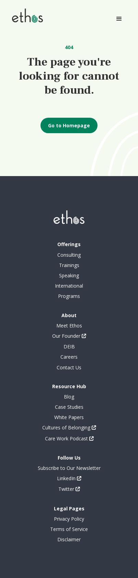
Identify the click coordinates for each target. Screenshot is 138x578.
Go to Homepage (69, 125)
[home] (26, 15)
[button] (119, 19)
